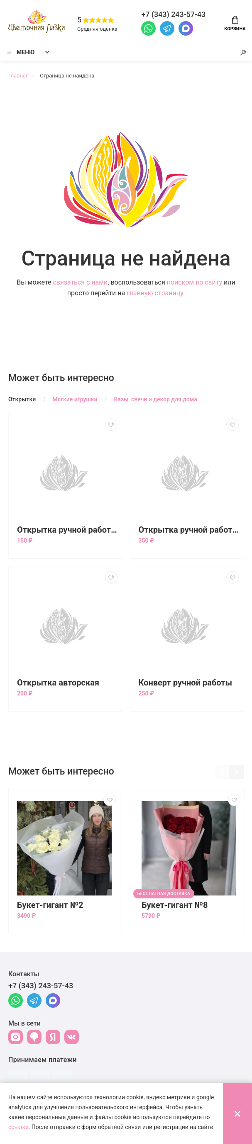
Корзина (234, 23)
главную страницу (155, 293)
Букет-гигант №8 (175, 905)
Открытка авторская (58, 683)
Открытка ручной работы (67, 530)
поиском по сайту (194, 283)
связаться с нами (80, 283)
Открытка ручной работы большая (189, 530)
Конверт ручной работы (185, 683)
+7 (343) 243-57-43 (40, 986)
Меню (20, 52)
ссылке (18, 1127)
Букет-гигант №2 (50, 905)
